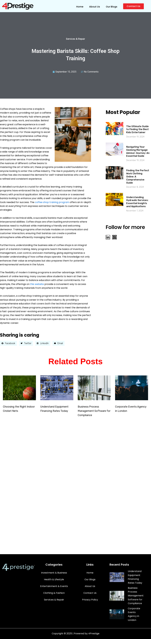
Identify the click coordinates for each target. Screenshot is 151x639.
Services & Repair (75, 39)
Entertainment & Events (54, 591)
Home (79, 6)
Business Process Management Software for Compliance (94, 411)
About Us (94, 6)
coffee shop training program (52, 202)
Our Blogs (111, 6)
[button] (8, 343)
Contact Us (89, 598)
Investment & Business (54, 578)
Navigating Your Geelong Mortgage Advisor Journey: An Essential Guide (138, 151)
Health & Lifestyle (54, 585)
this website (37, 284)
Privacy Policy (90, 605)
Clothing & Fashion (54, 598)
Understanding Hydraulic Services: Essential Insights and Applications (137, 202)
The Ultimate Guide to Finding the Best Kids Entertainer (137, 129)
